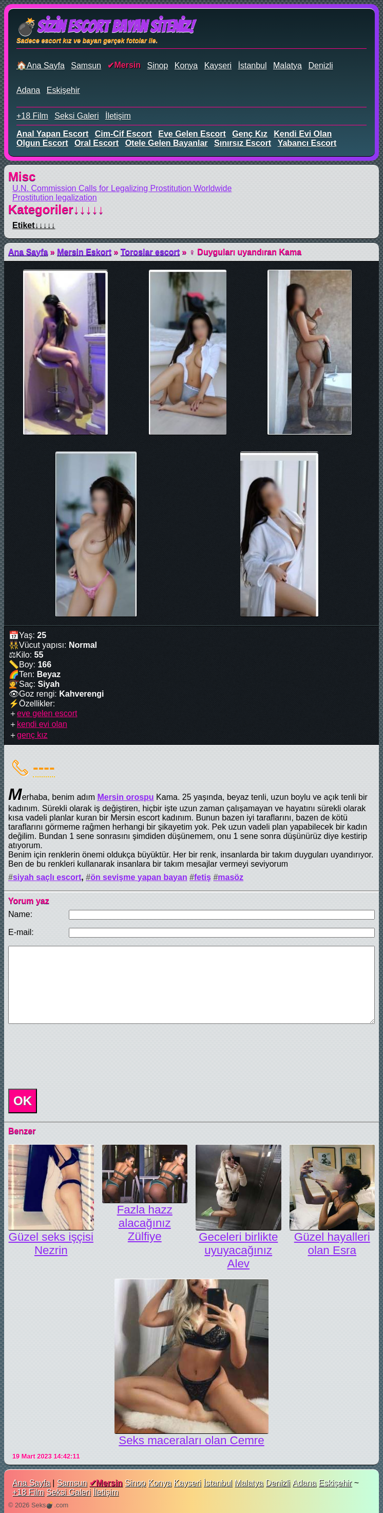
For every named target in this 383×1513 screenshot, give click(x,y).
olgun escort (42, 143)
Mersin (127, 65)
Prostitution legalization (54, 197)
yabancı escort (307, 143)
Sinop (157, 65)
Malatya (287, 65)
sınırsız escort (242, 143)
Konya (186, 65)
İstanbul (252, 65)
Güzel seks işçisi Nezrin (51, 1243)
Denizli (320, 65)
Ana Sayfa (28, 252)
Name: (20, 914)
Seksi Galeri (76, 115)
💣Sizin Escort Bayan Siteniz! (105, 26)
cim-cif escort (123, 133)
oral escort (96, 143)
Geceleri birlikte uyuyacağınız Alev (238, 1250)
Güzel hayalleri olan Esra (332, 1243)
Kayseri (218, 65)
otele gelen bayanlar (166, 143)
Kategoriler (56, 209)
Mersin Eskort (84, 252)
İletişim (118, 115)
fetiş (202, 877)
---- (44, 767)
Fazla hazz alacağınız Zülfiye (145, 1223)
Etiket (33, 225)
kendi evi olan (303, 133)
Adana (28, 90)
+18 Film (32, 115)
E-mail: (21, 932)
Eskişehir (63, 90)
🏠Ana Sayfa (40, 65)
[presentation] (82, 1056)
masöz (230, 877)
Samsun (86, 65)
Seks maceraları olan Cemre (191, 1440)
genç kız (249, 133)
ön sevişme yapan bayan (138, 877)
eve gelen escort (192, 133)
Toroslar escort (150, 252)
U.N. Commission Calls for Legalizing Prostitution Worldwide (122, 188)
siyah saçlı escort (47, 877)
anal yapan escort (52, 133)
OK (22, 1101)
